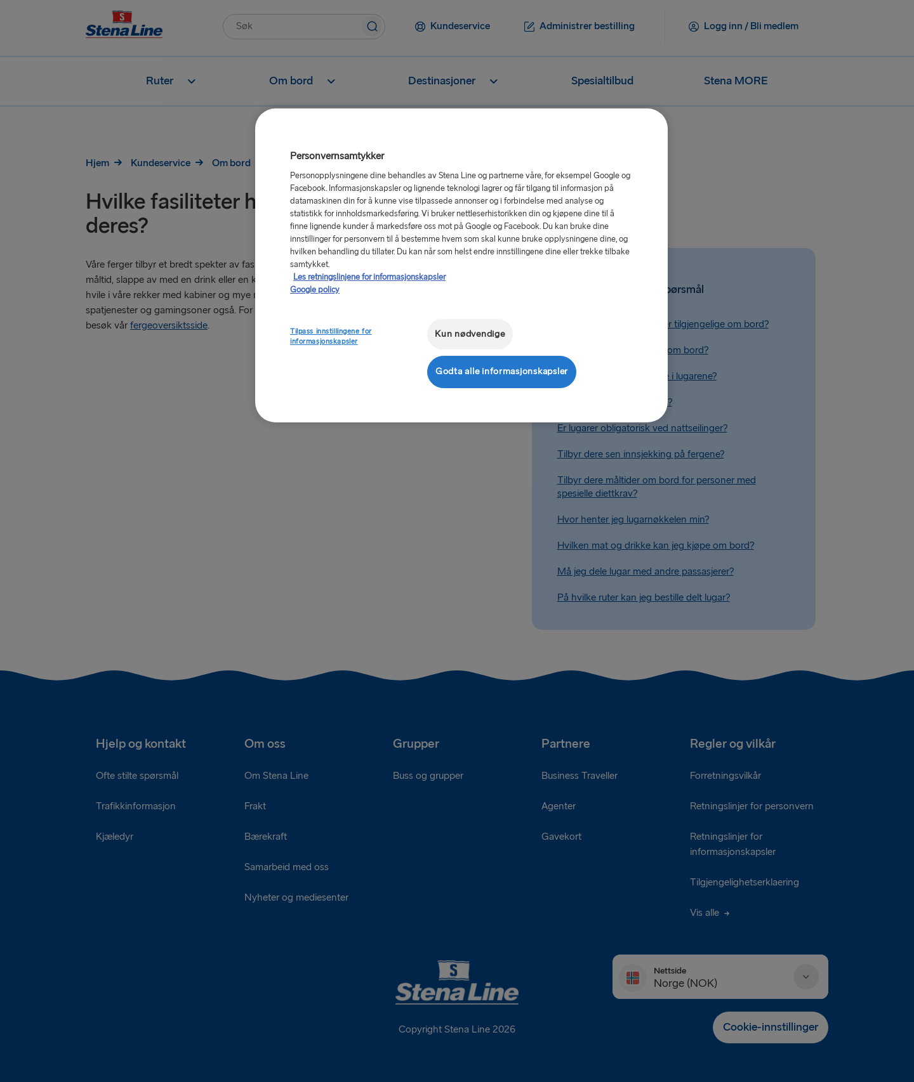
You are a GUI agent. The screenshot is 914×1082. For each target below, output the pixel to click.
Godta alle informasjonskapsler (501, 371)
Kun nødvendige (470, 334)
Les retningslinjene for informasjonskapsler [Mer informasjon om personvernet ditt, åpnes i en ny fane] (369, 277)
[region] (461, 265)
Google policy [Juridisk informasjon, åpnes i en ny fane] (315, 290)
